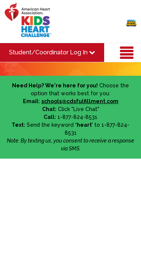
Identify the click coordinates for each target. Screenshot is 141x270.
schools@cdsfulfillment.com (79, 101)
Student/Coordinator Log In (52, 52)
